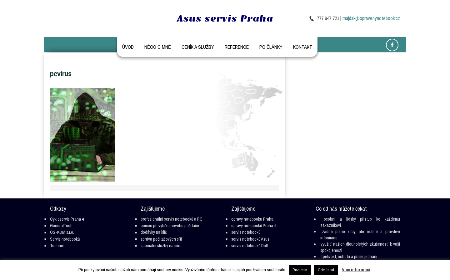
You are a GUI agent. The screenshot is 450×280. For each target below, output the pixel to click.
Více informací (356, 269)
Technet (57, 245)
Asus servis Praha (225, 18)
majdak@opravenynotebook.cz (371, 18)
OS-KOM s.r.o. (62, 232)
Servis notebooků (65, 239)
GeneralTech (61, 225)
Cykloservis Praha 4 (67, 219)
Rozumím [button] (299, 269)
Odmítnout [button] (326, 269)
